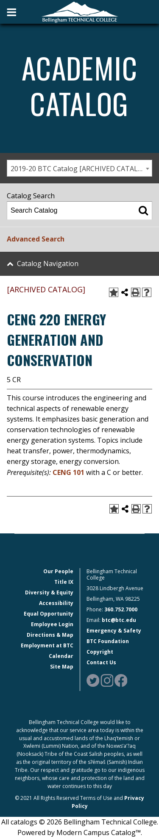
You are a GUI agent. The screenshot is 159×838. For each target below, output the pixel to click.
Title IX (63, 581)
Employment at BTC (47, 645)
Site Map (61, 666)
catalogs (24, 822)
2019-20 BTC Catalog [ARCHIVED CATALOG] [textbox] (80, 168)
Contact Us (101, 662)
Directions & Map (50, 634)
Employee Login (52, 624)
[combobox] (79, 168)
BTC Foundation (107, 641)
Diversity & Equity (49, 592)
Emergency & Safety (113, 630)
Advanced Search (35, 239)
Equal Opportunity (48, 613)
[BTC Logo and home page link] (79, 11)
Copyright (99, 651)
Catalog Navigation (47, 263)
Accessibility (56, 603)
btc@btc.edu (119, 620)
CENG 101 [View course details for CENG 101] (68, 472)
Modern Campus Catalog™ (98, 832)
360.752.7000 (120, 609)
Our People (58, 571)
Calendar (61, 656)
